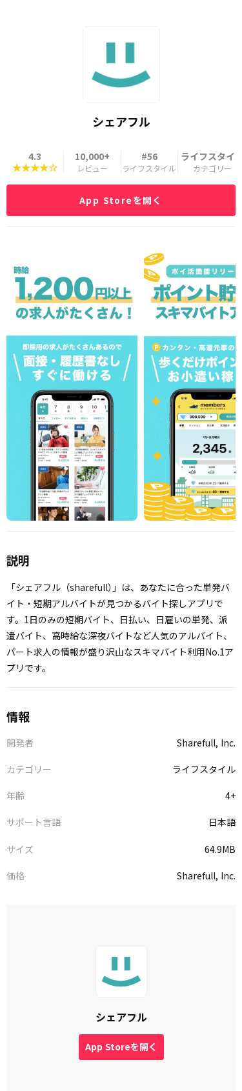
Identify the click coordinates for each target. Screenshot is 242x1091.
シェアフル (121, 1017)
